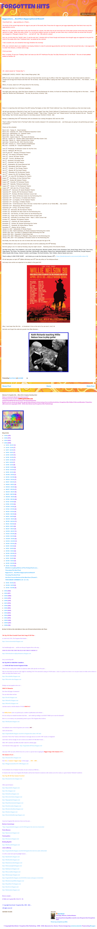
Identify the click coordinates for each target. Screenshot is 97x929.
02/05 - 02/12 (10, 561)
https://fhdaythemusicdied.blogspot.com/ (12, 862)
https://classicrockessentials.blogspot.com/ (12, 641)
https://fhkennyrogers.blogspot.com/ (11, 875)
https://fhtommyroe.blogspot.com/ (10, 839)
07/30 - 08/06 (10, 499)
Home (49, 386)
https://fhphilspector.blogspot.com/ (10, 868)
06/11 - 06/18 (10, 516)
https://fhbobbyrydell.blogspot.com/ (11, 844)
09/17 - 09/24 (10, 482)
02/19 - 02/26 (10, 556)
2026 (6, 435)
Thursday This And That (13, 570)
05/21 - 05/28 (10, 524)
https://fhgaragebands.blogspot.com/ (11, 800)
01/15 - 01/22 (10, 583)
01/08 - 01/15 (10, 585)
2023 (5, 443)
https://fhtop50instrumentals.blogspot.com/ (12, 803)
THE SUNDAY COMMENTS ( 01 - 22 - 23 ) (17, 580)
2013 (5, 613)
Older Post (91, 386)
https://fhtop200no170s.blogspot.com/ (11, 884)
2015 (5, 608)
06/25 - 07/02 (10, 511)
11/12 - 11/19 (9, 462)
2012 (5, 615)
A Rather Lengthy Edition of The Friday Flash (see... (21, 568)
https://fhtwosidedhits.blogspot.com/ (11, 676)
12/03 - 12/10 (10, 455)
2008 (6, 625)
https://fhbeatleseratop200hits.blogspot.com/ (13, 880)
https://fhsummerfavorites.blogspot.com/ (12, 778)
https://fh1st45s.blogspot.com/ (9, 697)
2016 (6, 605)
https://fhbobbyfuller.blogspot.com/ (11, 859)
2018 (6, 600)
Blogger (92, 926)
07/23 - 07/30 (10, 501)
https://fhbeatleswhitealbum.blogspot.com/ (12, 809)
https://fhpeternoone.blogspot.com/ (10, 833)
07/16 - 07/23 (10, 504)
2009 (6, 623)
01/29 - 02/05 (10, 563)
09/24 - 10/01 (10, 479)
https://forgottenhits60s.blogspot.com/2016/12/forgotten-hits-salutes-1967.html (21, 733)
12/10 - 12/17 (9, 452)
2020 (6, 595)
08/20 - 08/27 (10, 492)
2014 (6, 610)
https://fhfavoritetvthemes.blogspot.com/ (12, 797)
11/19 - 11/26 (9, 460)
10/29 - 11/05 (10, 467)
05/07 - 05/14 (10, 529)
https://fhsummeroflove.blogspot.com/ (11, 757)
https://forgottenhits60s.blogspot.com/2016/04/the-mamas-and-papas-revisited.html (22, 878)
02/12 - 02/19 (10, 558)
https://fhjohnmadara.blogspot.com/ (11, 890)
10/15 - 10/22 (10, 472)
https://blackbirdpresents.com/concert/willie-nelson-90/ (72, 256)
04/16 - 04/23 (10, 536)
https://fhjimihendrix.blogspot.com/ (11, 856)
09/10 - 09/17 (10, 484)
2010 (6, 620)
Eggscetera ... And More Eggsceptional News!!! (20, 572)
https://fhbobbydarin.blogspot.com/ (11, 721)
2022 (5, 591)
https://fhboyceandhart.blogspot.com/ (11, 871)
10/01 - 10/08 (10, 477)
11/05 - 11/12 (9, 465)
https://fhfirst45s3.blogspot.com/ (10, 703)
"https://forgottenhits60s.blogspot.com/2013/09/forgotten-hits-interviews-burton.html (23, 827)
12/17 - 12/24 (9, 450)
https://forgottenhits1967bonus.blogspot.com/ (31, 745)
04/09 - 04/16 (10, 538)
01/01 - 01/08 (10, 587)
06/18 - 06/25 (10, 514)
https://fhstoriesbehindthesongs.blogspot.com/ (13, 815)
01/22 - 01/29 (10, 566)
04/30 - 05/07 (10, 531)
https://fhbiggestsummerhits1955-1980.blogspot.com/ (15, 763)
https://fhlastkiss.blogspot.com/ (10, 812)
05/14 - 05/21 (10, 526)
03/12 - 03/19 (10, 548)
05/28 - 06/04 (10, 521)
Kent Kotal (61, 914)
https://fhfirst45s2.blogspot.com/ (10, 700)
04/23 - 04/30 (10, 533)
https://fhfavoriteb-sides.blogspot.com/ (11, 679)
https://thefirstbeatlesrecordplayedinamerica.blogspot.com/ (16, 653)
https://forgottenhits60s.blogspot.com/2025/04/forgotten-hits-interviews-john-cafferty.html (24, 850)
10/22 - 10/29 (10, 469)
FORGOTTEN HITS (25, 7)
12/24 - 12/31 (9, 447)
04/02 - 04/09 (10, 541)
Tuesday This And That (12, 575)
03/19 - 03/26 (10, 546)
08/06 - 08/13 (10, 497)
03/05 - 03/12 (10, 551)
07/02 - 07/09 (10, 509)
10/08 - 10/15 (10, 474)
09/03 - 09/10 (10, 487)
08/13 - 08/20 (10, 494)
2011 (5, 618)
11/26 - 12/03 (10, 457)
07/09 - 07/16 (10, 506)
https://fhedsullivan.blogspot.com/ (10, 794)
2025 (5, 438)
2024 (6, 440)
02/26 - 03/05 (10, 553)
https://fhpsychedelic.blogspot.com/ (11, 787)
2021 (5, 593)
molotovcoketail (75, 926)
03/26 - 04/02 (10, 543)
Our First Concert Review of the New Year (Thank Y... (21, 577)
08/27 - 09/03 (10, 489)
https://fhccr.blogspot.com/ (8, 791)
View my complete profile (59, 922)
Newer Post (6, 386)
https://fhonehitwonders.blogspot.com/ (11, 806)
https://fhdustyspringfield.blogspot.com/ (12, 865)
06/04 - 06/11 (10, 519)
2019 (6, 598)
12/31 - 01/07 (10, 445)
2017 (5, 603)
